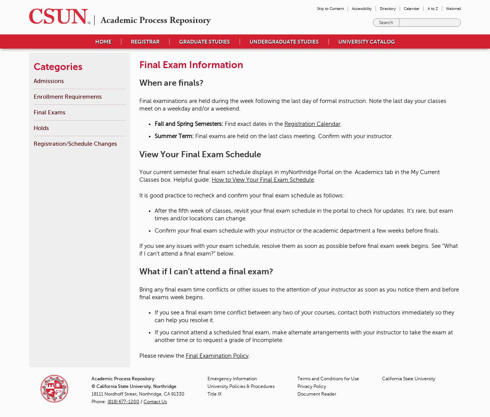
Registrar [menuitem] (145, 42)
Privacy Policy (311, 386)
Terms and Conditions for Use (328, 378)
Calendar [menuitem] (412, 9)
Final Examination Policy (217, 356)
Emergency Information (232, 378)
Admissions (49, 81)
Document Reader (316, 394)
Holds (41, 128)
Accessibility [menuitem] (362, 9)
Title (214, 394)
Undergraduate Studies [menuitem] (284, 42)
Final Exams (49, 112)
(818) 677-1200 (123, 401)
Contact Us (155, 401)
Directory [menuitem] (388, 9)
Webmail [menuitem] (453, 9)
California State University (408, 378)
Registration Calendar (312, 124)
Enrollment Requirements (68, 96)
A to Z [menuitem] (433, 9)
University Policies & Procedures (240, 386)
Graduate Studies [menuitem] (204, 42)
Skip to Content (330, 9)
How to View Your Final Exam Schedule (263, 180)
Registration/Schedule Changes (75, 143)
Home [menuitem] (103, 42)
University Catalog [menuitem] (366, 42)
